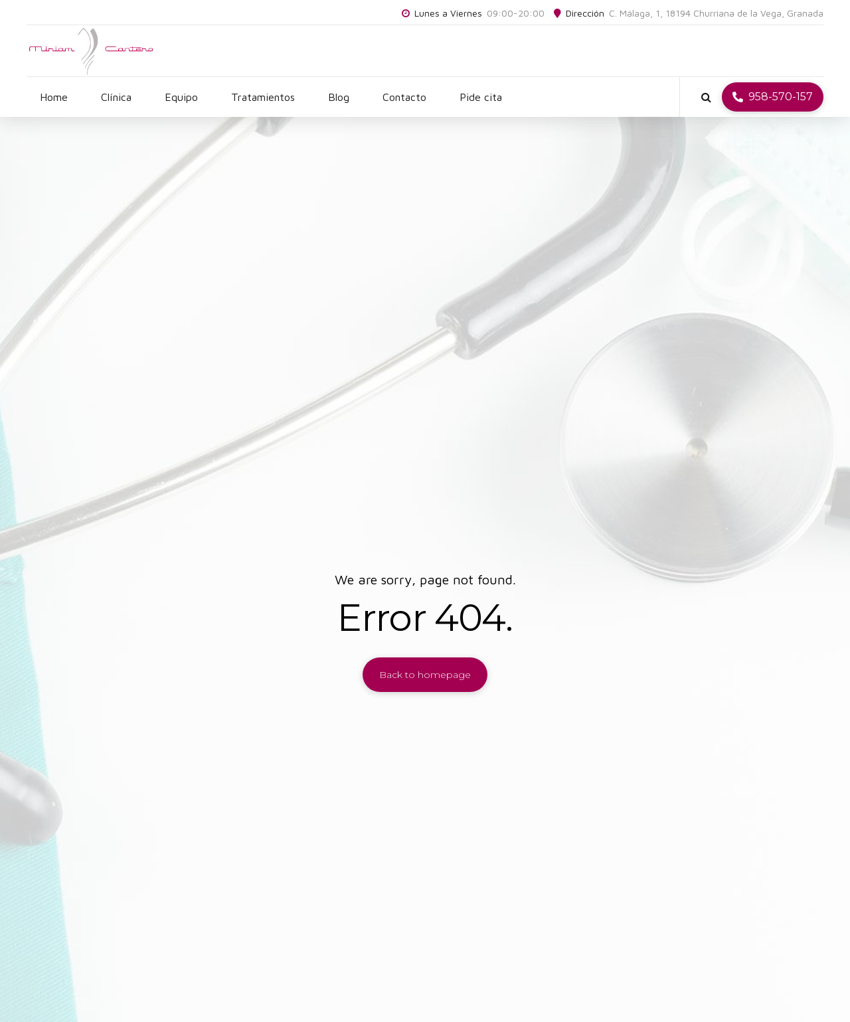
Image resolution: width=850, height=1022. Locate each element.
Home (54, 97)
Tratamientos (263, 97)
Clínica (116, 97)
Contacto (404, 97)
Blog (338, 97)
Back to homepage (425, 675)
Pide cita (481, 97)
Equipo (181, 97)
